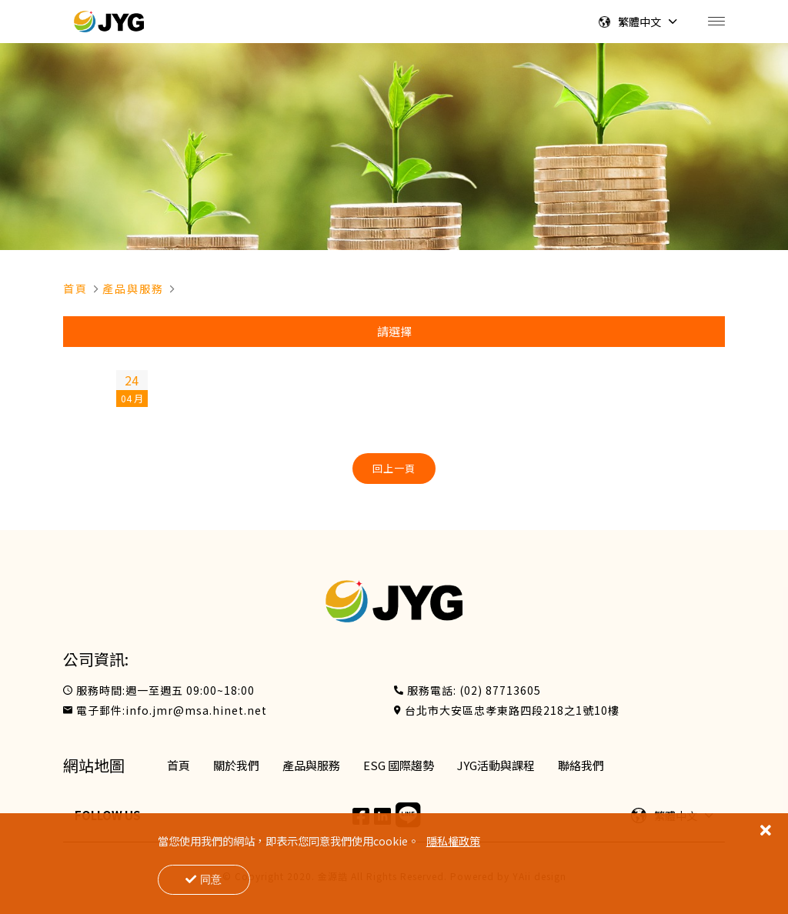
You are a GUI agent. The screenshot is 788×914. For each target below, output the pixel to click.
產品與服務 (133, 288)
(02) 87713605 (500, 690)
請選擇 (394, 331)
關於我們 (236, 765)
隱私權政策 (453, 840)
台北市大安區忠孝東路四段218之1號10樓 (512, 710)
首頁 (75, 288)
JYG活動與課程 (496, 765)
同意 (203, 879)
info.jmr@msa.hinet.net (196, 710)
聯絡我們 (581, 765)
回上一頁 (394, 468)
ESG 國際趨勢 (398, 765)
